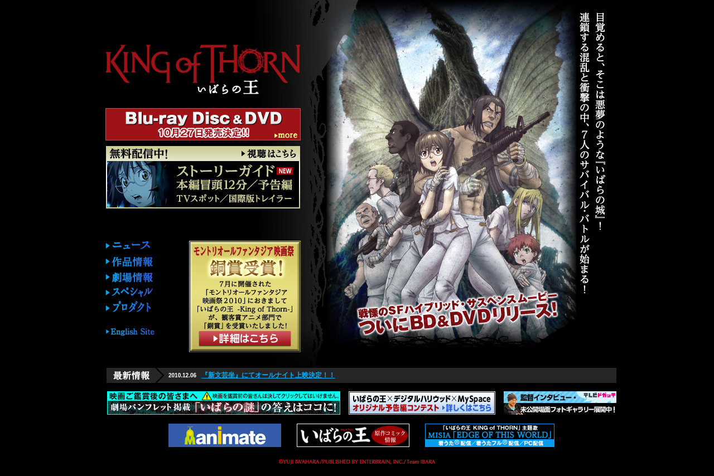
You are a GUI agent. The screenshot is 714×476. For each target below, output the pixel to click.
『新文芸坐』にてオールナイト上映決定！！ (268, 375)
